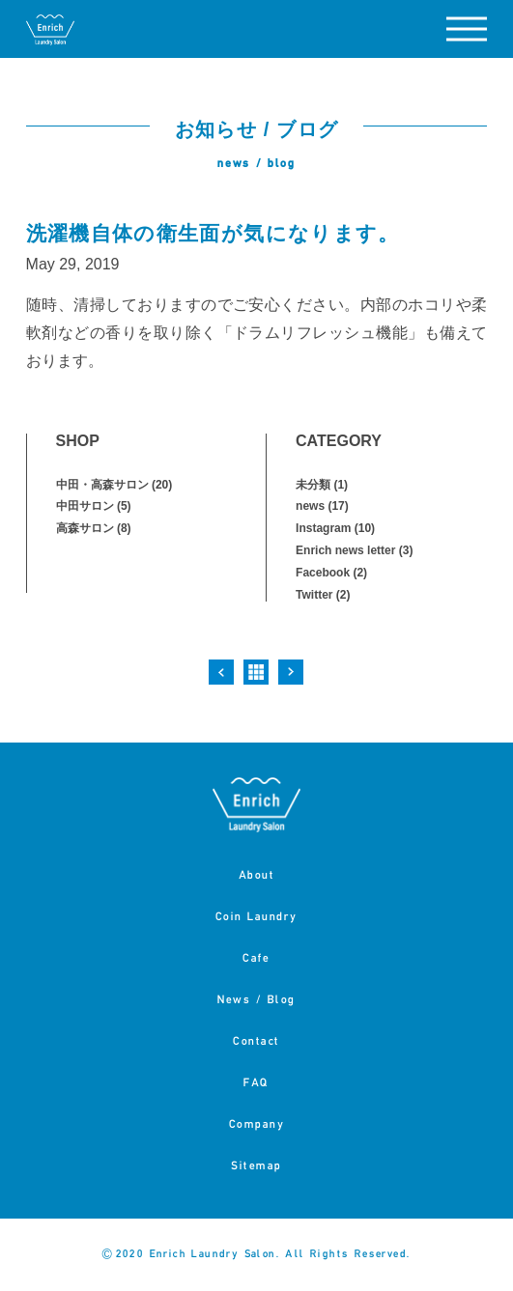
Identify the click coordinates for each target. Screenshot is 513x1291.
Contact (256, 1040)
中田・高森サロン (102, 484)
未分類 (313, 484)
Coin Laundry (256, 916)
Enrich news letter (345, 550)
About (257, 874)
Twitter (314, 595)
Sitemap (256, 1165)
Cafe (256, 957)
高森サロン (85, 528)
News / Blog (256, 999)
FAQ (256, 1082)
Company (257, 1123)
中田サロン (85, 506)
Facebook (323, 572)
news (310, 506)
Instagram (323, 528)
